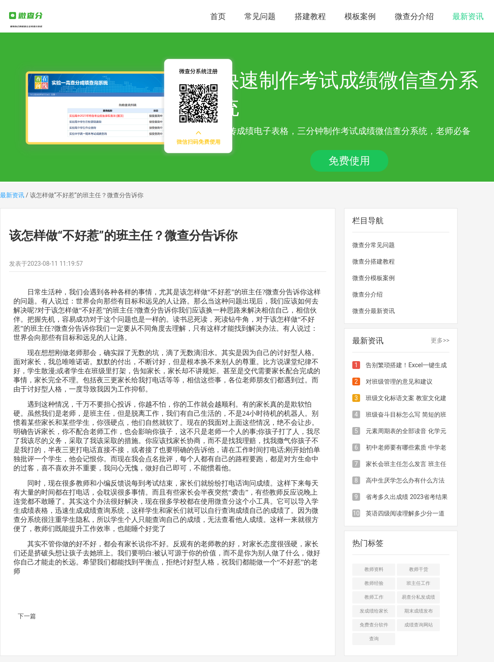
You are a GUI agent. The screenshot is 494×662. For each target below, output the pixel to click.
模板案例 (360, 16)
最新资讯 (468, 16)
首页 (218, 16)
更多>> (440, 340)
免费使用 (349, 161)
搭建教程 (310, 16)
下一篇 (27, 616)
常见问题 (260, 16)
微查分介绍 (414, 16)
